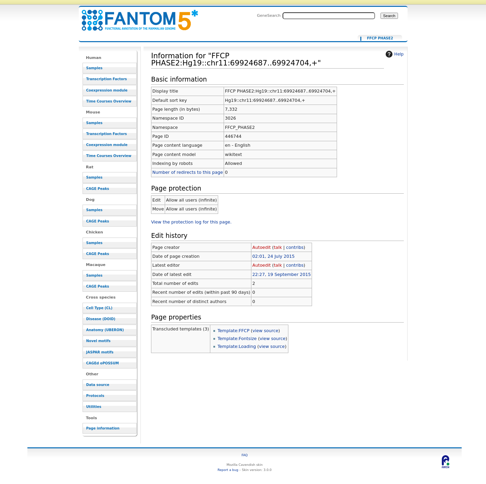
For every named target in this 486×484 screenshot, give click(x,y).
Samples (94, 68)
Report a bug (227, 470)
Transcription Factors (106, 79)
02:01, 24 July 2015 (273, 256)
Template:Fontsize (237, 338)
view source (265, 330)
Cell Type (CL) (99, 308)
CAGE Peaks (97, 189)
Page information (103, 428)
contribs (294, 247)
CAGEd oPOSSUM (102, 363)
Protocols (95, 396)
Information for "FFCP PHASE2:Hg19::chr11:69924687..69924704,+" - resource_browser (135, 16)
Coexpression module (107, 90)
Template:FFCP (233, 330)
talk (278, 247)
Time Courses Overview (109, 101)
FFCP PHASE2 (380, 38)
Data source (98, 385)
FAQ (244, 455)
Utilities (93, 407)
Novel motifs (98, 341)
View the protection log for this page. (191, 222)
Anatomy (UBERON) (105, 330)
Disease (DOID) (100, 319)
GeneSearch (269, 15)
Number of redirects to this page (187, 172)
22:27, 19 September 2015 (281, 274)
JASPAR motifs (100, 352)
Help (393, 54)
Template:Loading (236, 346)
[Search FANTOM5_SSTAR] (329, 15)
